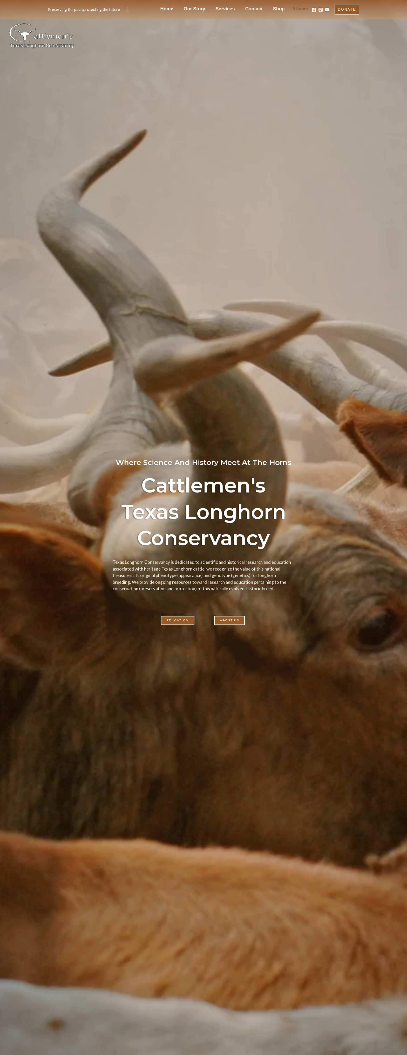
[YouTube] (327, 10)
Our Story (209, 9)
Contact (259, 9)
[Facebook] (314, 10)
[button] (127, 9)
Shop (279, 9)
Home (186, 9)
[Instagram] (320, 10)
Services (235, 9)
